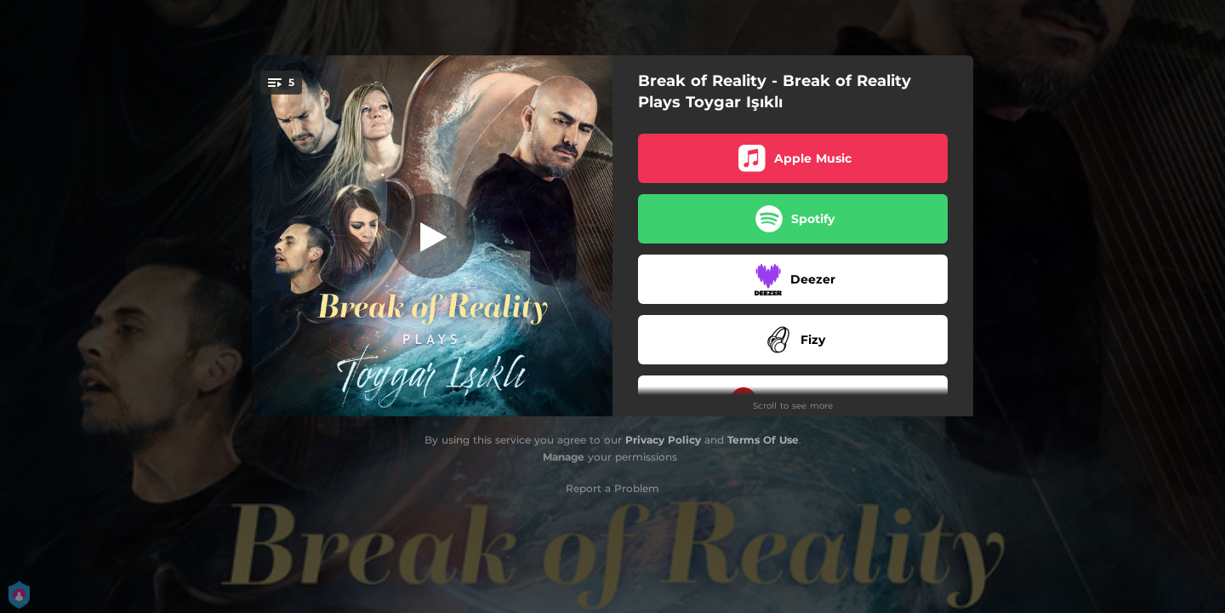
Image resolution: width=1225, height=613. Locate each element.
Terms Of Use (763, 439)
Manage (563, 456)
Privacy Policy (663, 439)
